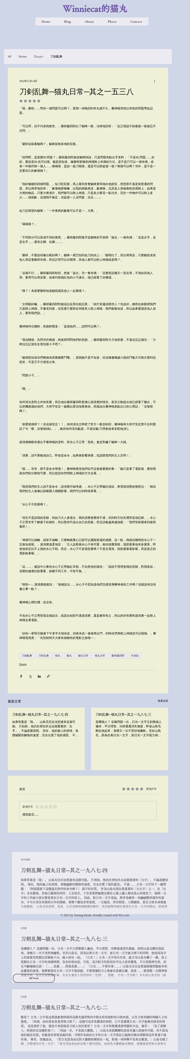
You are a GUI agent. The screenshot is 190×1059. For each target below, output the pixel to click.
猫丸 (57, 655)
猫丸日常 (100, 655)
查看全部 (163, 701)
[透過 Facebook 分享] (21, 676)
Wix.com (123, 915)
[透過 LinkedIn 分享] (39, 676)
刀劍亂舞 (56, 56)
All (9, 56)
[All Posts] (34, 978)
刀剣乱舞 (43, 655)
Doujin (38, 56)
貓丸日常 (83, 655)
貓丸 (69, 655)
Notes (23, 56)
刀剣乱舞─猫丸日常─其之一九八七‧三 (123, 714)
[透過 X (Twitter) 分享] (30, 676)
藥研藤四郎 (118, 655)
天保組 (135, 655)
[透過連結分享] (48, 676)
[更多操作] (154, 81)
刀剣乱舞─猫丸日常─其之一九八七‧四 (40, 714)
